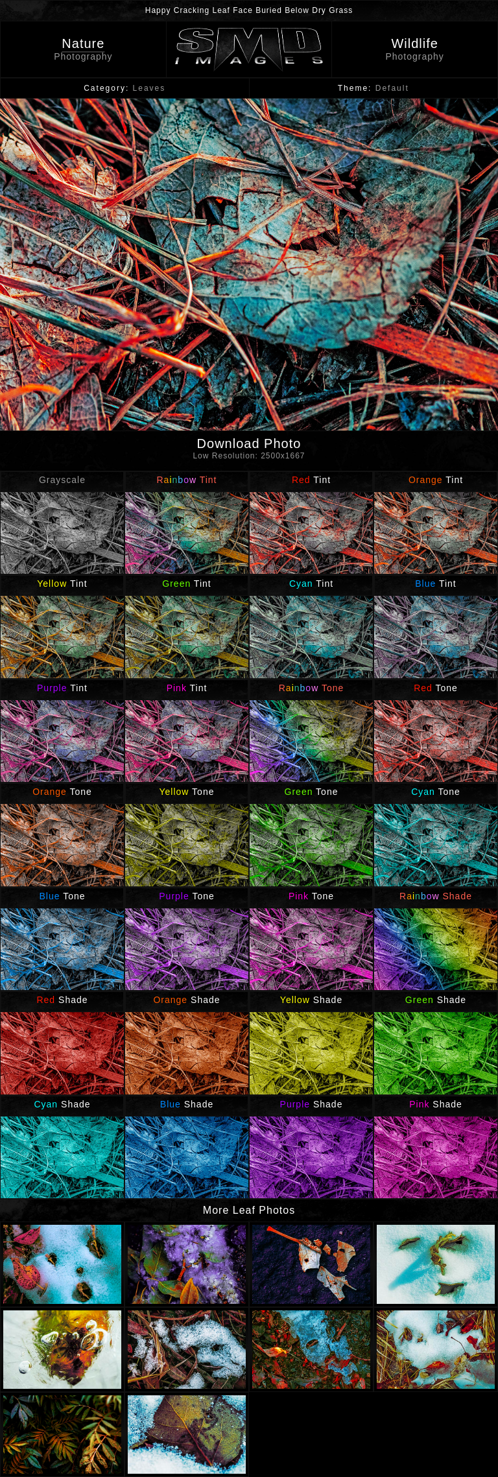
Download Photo (249, 451)
